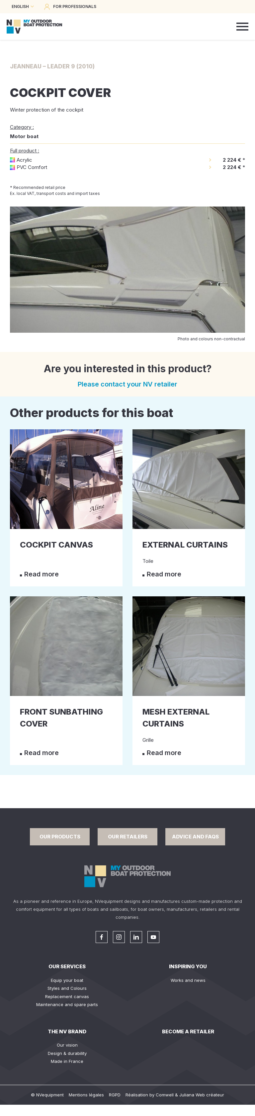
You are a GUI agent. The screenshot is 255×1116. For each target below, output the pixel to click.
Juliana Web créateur (201, 1094)
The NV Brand (67, 1031)
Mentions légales (86, 1094)
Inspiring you (188, 966)
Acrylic (24, 160)
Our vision (67, 1045)
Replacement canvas (67, 996)
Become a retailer (188, 1031)
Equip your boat (67, 980)
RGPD (115, 1094)
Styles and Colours (67, 988)
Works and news (188, 980)
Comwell (165, 1094)
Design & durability (67, 1053)
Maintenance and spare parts (67, 1004)
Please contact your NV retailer (127, 384)
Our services (67, 966)
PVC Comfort (32, 167)
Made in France (67, 1061)
